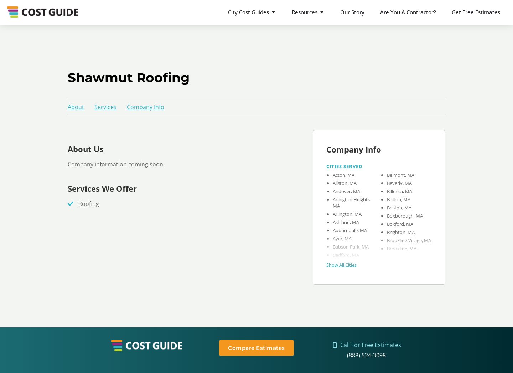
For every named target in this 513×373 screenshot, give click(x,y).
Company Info (145, 107)
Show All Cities (341, 265)
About (76, 107)
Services (105, 107)
